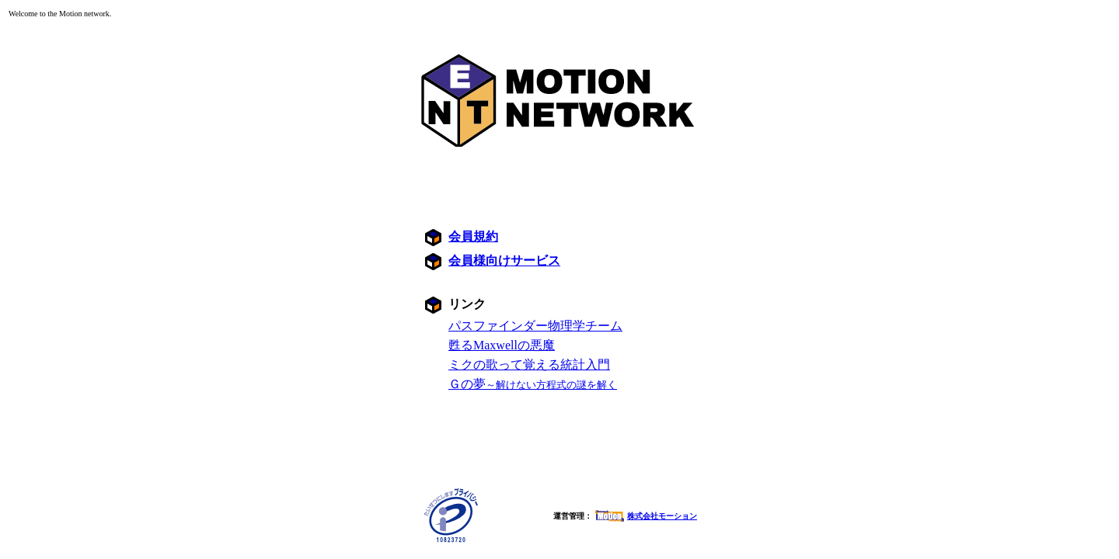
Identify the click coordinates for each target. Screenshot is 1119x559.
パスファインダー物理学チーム (535, 325)
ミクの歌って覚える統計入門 (529, 364)
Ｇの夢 (532, 384)
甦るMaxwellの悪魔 (501, 345)
